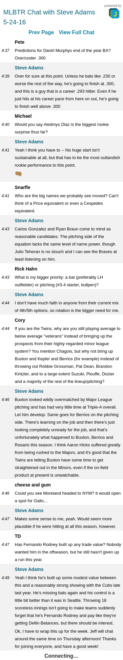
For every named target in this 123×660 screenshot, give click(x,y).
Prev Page (41, 32)
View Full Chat (76, 32)
